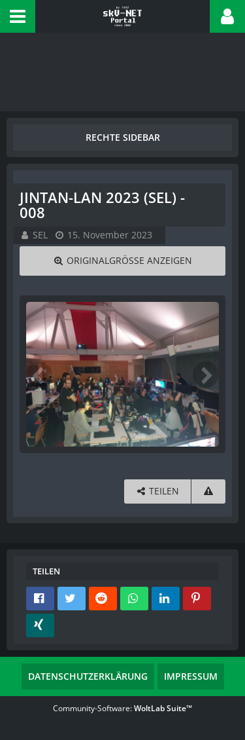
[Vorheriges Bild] (39, 374)
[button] (17, 16)
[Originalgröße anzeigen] (122, 261)
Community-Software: (122, 708)
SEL (40, 235)
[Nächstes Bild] (206, 374)
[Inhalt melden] (208, 491)
